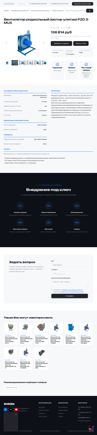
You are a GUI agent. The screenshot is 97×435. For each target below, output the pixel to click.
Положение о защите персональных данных (80, 431)
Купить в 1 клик (81, 43)
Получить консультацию (82, 4)
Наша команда (62, 410)
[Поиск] (89, 11)
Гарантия (41, 413)
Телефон (54, 269)
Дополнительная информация (60, 278)
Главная (6, 10)
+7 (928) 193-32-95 (38, 4)
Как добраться (63, 407)
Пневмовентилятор (11, 388)
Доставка (42, 407)
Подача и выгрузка (58, 10)
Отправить (70, 297)
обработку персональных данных (72, 290)
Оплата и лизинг (44, 410)
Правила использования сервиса (50, 431)
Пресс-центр (43, 416)
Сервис (60, 416)
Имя (52, 261)
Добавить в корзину (61, 43)
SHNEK (9, 3)
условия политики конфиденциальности (72, 292)
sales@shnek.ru (84, 417)
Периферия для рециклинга (20, 10)
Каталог (21, 4)
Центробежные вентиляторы (40, 10)
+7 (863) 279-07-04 (59, 4)
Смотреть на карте (84, 420)
